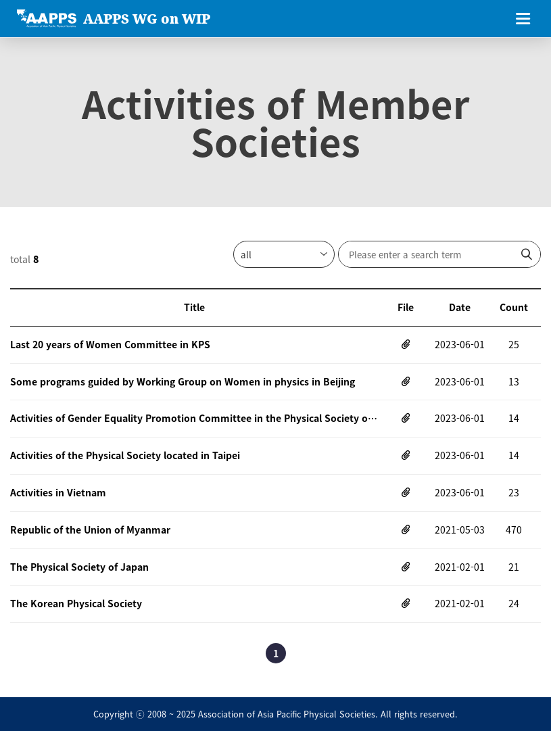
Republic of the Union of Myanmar (90, 529)
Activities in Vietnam (58, 492)
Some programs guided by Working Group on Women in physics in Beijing (182, 381)
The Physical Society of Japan (79, 566)
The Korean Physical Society (76, 603)
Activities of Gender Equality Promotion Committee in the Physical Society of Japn (194, 418)
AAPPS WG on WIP (146, 19)
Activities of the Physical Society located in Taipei (125, 455)
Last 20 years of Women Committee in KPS (110, 344)
